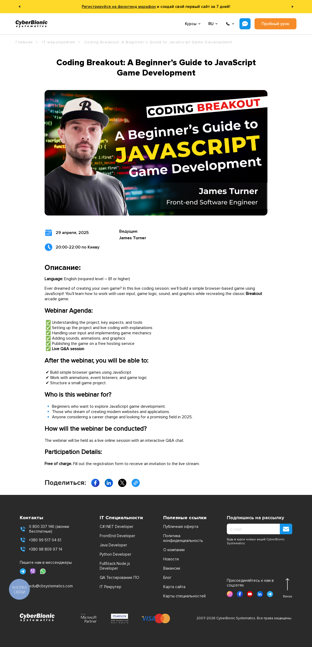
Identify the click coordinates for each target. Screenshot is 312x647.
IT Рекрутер (110, 586)
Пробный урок (275, 23)
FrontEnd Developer (117, 535)
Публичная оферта (180, 526)
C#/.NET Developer (116, 526)
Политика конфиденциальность (183, 538)
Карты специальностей (184, 596)
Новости (171, 559)
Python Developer (115, 554)
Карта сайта (174, 586)
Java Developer (113, 545)
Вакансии (171, 568)
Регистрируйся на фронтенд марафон (119, 6)
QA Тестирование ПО (119, 577)
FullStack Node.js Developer (115, 566)
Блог (167, 577)
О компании (174, 549)
